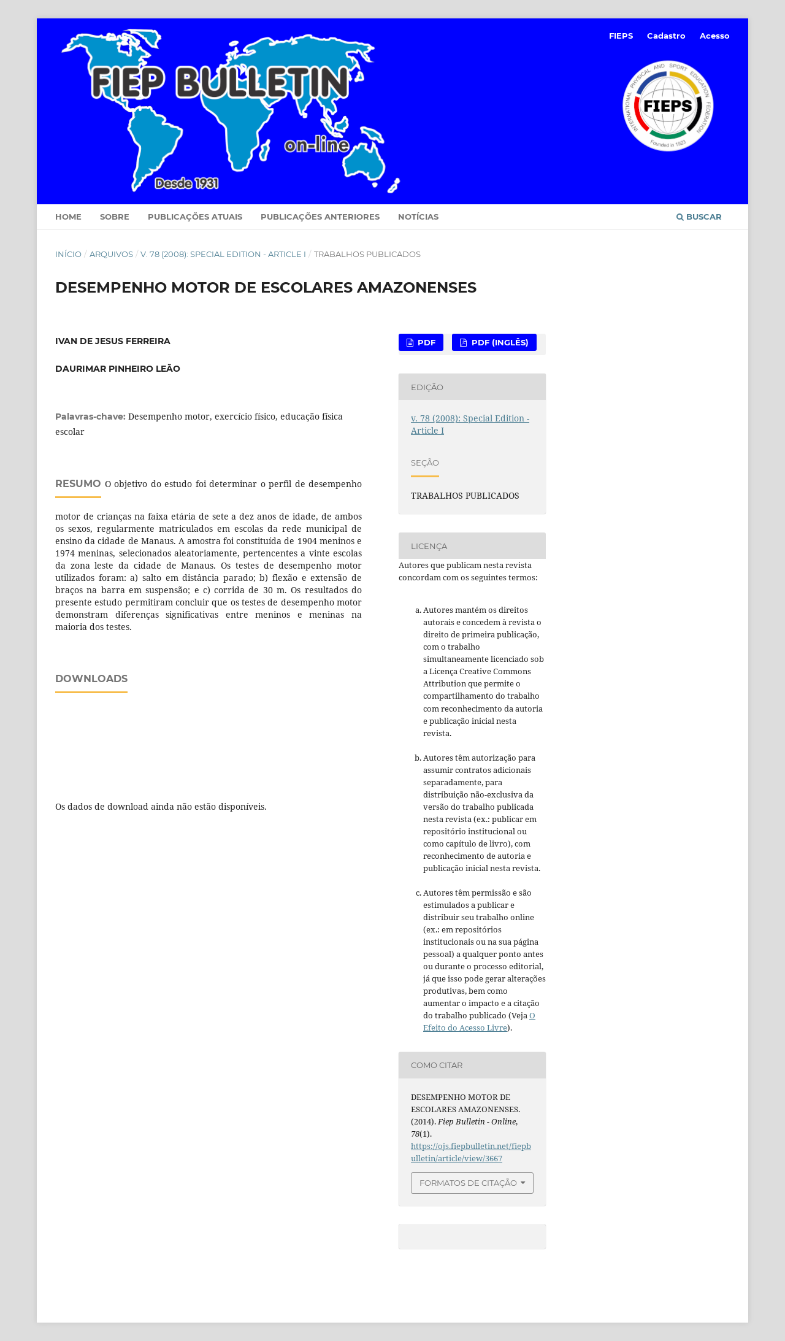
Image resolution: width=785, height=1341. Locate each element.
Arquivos (111, 254)
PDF (425, 342)
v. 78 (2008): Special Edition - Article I (223, 254)
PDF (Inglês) (499, 342)
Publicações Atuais (195, 216)
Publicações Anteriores (320, 216)
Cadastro (666, 35)
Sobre (114, 216)
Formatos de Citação (468, 1183)
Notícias (418, 216)
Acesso (715, 35)
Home (68, 216)
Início (68, 254)
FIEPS (621, 35)
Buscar (699, 216)
